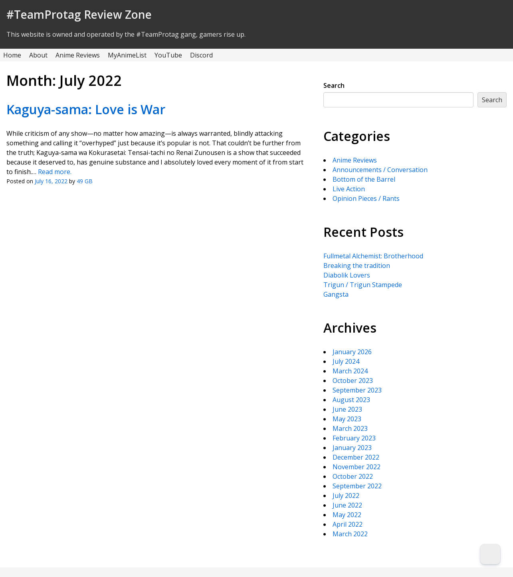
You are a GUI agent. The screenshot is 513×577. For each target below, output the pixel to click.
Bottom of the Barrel (364, 179)
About (38, 55)
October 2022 (353, 476)
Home (12, 55)
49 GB (85, 181)
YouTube (168, 55)
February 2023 (354, 438)
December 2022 (356, 457)
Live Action (349, 188)
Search (334, 85)
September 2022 (357, 486)
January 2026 (352, 351)
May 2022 (347, 514)
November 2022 (356, 466)
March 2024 (350, 371)
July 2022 (346, 495)
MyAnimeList (127, 55)
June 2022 (347, 505)
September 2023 (357, 390)
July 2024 (346, 361)
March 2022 (350, 533)
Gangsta (336, 294)
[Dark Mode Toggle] (490, 554)
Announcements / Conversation (380, 169)
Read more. (54, 171)
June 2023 (347, 409)
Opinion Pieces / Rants (366, 198)
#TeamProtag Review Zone (79, 14)
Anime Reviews (77, 55)
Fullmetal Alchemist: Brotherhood (373, 256)
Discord (201, 55)
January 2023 (352, 447)
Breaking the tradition (356, 265)
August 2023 (351, 399)
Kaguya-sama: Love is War (85, 109)
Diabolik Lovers (346, 275)
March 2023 (350, 428)
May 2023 (347, 418)
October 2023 (353, 380)
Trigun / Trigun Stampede (362, 284)
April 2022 (347, 524)
